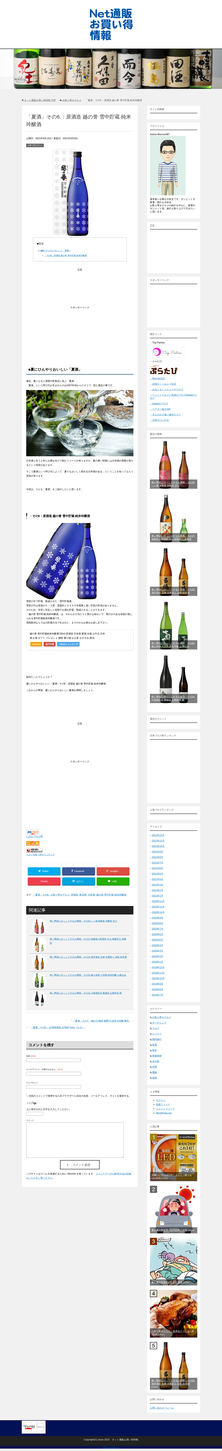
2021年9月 (157, 851)
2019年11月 (158, 973)
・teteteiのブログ (159, 403)
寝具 (154, 1050)
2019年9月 (157, 984)
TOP (40, 100)
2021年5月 (157, 874)
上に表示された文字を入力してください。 (48, 1111)
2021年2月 (157, 890)
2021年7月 (157, 862)
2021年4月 (157, 879)
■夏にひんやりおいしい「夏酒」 (56, 250)
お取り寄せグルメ (35, 145)
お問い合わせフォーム (162, 1408)
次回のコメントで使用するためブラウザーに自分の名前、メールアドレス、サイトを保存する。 (80, 1097)
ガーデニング (159, 1023)
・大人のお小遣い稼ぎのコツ (165, 414)
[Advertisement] (79, 330)
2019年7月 (157, 995)
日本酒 (91, 896)
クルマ (155, 1028)
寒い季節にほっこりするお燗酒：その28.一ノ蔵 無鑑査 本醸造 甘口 (83, 922)
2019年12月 (158, 967)
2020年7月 (157, 929)
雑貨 (154, 1078)
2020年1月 (157, 962)
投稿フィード (163, 1104)
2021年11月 (158, 840)
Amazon (37, 644)
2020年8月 (157, 923)
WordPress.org (164, 1113)
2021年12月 (158, 835)
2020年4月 (157, 945)
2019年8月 (157, 989)
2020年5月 (157, 940)
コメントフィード (165, 1109)
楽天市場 (52, 644)
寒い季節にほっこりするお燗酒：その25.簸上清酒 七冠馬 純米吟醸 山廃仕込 (88, 977)
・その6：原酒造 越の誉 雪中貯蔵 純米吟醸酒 (65, 255)
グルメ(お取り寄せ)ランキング (40, 854)
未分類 (155, 1061)
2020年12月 (158, 901)
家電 (154, 1045)
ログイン (160, 1100)
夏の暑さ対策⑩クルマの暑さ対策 (169, 1230)
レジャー (157, 1034)
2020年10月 (158, 912)
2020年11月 (158, 907)
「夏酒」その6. (41, 896)
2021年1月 (157, 896)
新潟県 (83, 896)
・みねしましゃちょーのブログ (166, 389)
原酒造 (74, 896)
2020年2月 (157, 956)
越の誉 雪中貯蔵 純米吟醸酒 (111, 896)
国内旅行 (157, 1039)
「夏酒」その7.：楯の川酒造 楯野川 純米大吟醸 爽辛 (101, 1022)
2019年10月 (158, 978)
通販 (154, 1072)
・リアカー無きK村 (160, 409)
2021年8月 (157, 857)
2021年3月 (157, 885)
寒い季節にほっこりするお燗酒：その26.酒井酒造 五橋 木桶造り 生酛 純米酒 (88, 959)
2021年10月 (158, 846)
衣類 (154, 1067)
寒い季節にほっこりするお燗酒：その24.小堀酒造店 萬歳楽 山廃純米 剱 (86, 995)
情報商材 (157, 1056)
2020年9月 (157, 918)
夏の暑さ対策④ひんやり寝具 (166, 1282)
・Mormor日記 (157, 378)
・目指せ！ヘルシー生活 (163, 384)
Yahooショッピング (72, 644)
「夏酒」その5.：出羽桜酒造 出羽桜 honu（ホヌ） (57, 1029)
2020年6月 (157, 934)
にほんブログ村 (34, 836)
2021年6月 (157, 868)
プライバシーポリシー (111, 1447)
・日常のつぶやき (159, 420)
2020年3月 (157, 951)
